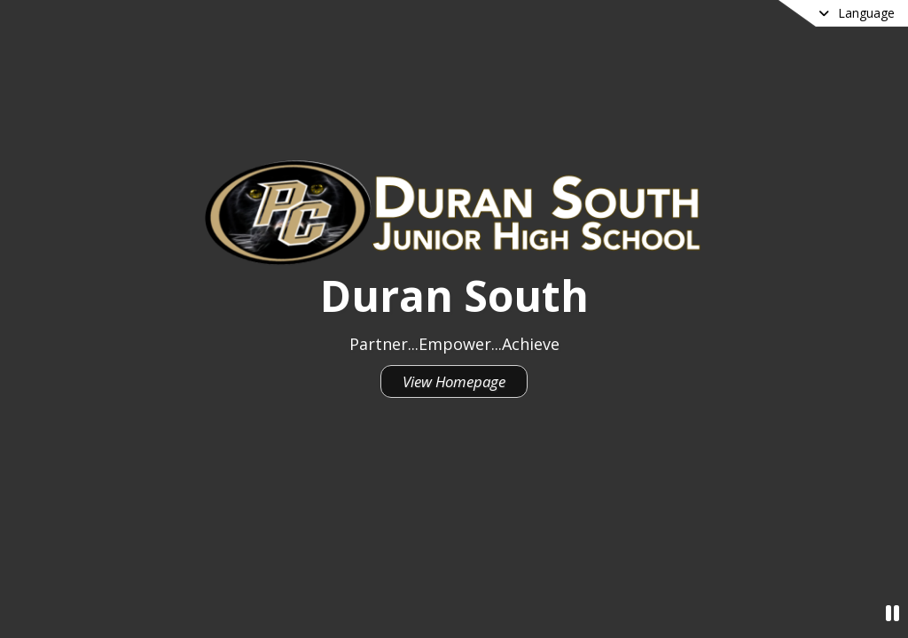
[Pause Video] (892, 612)
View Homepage (454, 381)
